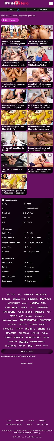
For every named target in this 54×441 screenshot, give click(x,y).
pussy (45, 346)
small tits (19, 299)
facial (45, 333)
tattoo (11, 294)
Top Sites (8, 229)
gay (20, 294)
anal (42, 324)
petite (13, 316)
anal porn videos (9, 320)
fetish (8, 337)
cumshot (42, 307)
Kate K (38, 276)
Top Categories (11, 200)
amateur (11, 333)
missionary (14, 303)
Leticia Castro (14, 262)
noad (38, 204)
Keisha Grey (14, 233)
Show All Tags (27, 351)
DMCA (29, 425)
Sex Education (38, 208)
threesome (45, 320)
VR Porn (38, 213)
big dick (19, 337)
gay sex (23, 324)
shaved (29, 316)
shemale (28, 294)
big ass (6, 299)
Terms (31, 421)
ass (21, 316)
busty (38, 346)
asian (24, 303)
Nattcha (14, 267)
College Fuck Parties (38, 242)
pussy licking (25, 312)
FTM (38, 218)
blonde (23, 341)
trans (46, 337)
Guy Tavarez (38, 281)
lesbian (33, 324)
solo (32, 307)
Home (9, 421)
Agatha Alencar (38, 272)
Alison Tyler (14, 247)
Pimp (38, 247)
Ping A (38, 262)
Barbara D (14, 272)
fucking (19, 329)
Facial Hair (14, 213)
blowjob (45, 298)
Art (14, 222)
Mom (14, 218)
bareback (24, 333)
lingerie (35, 333)
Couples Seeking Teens (14, 242)
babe (24, 307)
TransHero (24, 437)
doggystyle (33, 337)
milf (30, 346)
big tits (30, 328)
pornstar (12, 342)
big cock (41, 294)
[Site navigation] (51, 3)
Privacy (42, 421)
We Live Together (38, 238)
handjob (39, 312)
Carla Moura (14, 281)
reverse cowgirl (37, 342)
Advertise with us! (14, 425)
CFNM (38, 222)
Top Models (9, 259)
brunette (44, 328)
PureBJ (38, 233)
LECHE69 (14, 252)
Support (20, 421)
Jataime (38, 267)
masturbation (29, 320)
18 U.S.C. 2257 (42, 425)
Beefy (14, 204)
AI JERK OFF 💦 (13, 10)
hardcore (9, 311)
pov (48, 312)
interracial (10, 346)
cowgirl (33, 299)
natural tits (38, 303)
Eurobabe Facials (38, 252)
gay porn (12, 324)
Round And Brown (14, 238)
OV (14, 208)
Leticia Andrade (14, 276)
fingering (8, 329)
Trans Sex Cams (40, 10)
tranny (22, 346)
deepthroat (12, 307)
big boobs (39, 316)
